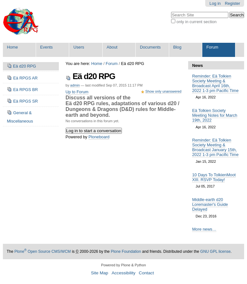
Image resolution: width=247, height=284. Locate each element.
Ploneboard (98, 136)
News (197, 65)
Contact (146, 272)
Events (46, 47)
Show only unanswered (163, 91)
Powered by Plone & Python (123, 265)
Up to (77, 91)
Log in (215, 3)
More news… (204, 229)
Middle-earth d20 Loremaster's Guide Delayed (210, 204)
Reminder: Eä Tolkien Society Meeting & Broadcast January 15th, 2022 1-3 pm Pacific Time (215, 147)
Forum (212, 47)
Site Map (99, 272)
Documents (150, 47)
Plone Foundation (126, 251)
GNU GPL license (215, 251)
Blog (177, 47)
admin (75, 85)
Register (232, 3)
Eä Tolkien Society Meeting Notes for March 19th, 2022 (214, 115)
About (112, 47)
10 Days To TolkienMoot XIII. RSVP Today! (213, 177)
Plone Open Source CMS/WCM (42, 251)
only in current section (196, 21)
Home (12, 47)
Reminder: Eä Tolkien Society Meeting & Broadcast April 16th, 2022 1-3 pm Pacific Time (215, 83)
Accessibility (123, 272)
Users (78, 47)
